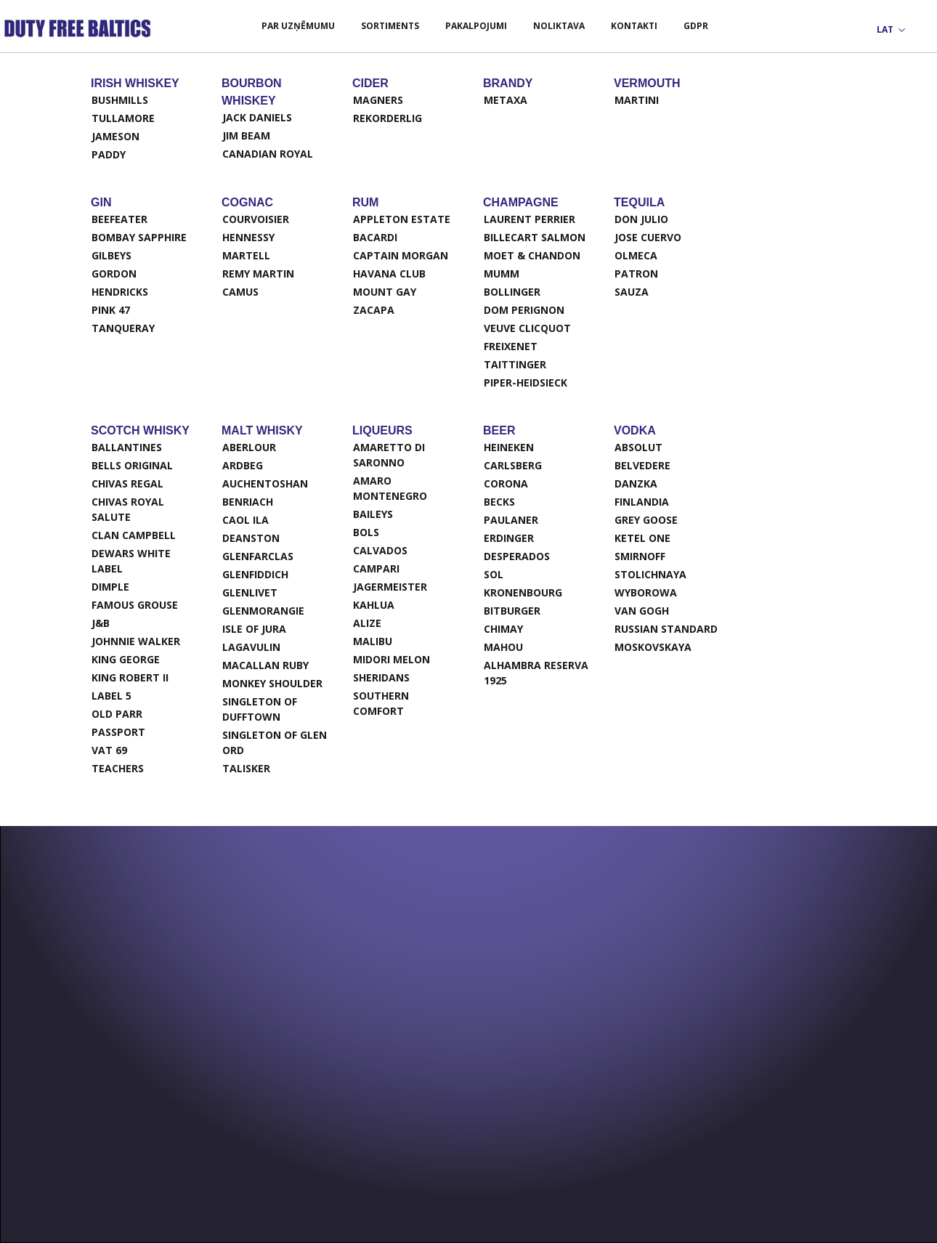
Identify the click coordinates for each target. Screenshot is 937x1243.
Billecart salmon (534, 237)
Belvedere (642, 465)
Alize (367, 623)
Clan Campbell (134, 535)
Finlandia (641, 502)
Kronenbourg (523, 592)
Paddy (109, 154)
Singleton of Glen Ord (274, 742)
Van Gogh (641, 611)
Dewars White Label (131, 560)
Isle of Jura (254, 629)
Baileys (373, 514)
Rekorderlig (387, 118)
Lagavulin (251, 647)
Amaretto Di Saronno (389, 454)
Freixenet (511, 346)
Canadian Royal (267, 154)
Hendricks (120, 292)
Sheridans (381, 677)
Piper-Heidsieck (525, 382)
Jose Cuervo (647, 237)
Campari (376, 568)
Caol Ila (245, 520)
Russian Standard (666, 629)
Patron (636, 273)
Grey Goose (646, 520)
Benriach (247, 502)
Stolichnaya (650, 574)
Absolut (638, 447)
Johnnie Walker (136, 641)
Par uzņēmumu (298, 26)
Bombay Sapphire (139, 237)
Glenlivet (249, 592)
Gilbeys (111, 255)
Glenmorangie (263, 611)
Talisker (246, 768)
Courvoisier (255, 219)
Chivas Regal (127, 483)
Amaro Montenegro (390, 488)
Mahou (503, 647)
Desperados (517, 556)
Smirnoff (639, 556)
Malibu (372, 641)
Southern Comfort (381, 703)
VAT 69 (109, 750)
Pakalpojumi (476, 26)
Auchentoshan (265, 483)
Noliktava (559, 26)
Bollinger (512, 292)
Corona (506, 483)
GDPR (696, 26)
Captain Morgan (400, 255)
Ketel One (642, 538)
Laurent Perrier (529, 219)
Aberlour (249, 447)
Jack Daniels (257, 117)
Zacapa (373, 310)
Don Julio (641, 219)
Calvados (380, 550)
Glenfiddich (255, 574)
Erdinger (509, 538)
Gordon (114, 273)
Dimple (110, 587)
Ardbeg (242, 465)
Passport (118, 732)
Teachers (118, 768)
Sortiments (390, 26)
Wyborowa (645, 592)
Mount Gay (384, 292)
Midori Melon (391, 659)
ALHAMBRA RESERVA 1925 (536, 672)
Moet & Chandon (532, 255)
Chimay (503, 629)
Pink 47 (111, 310)
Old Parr (117, 714)
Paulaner (511, 520)
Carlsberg (513, 465)
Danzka (635, 483)
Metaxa (505, 100)
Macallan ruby (265, 665)
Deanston (251, 538)
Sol (493, 574)
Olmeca (635, 255)
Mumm (501, 273)
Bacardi (375, 237)
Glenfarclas (257, 556)
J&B (101, 623)
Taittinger (515, 364)
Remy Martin (258, 273)
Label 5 (111, 696)
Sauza (631, 292)
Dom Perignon (524, 310)
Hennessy (248, 237)
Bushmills (120, 100)
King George (126, 659)
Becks (499, 502)
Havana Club (389, 273)
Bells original (132, 465)
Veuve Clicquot (527, 328)
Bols (366, 532)
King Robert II (130, 677)
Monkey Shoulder (272, 683)
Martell (246, 255)
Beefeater (119, 219)
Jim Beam (246, 135)
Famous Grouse (135, 605)
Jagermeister (390, 587)
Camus (240, 292)
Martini (636, 100)
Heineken (509, 447)
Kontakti (634, 26)
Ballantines (127, 447)
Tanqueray (123, 328)
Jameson (115, 136)
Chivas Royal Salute (128, 509)
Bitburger (512, 611)
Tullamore (123, 118)
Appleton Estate (401, 219)
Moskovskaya (652, 647)
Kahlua (373, 605)
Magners (378, 100)
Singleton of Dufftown (259, 709)
